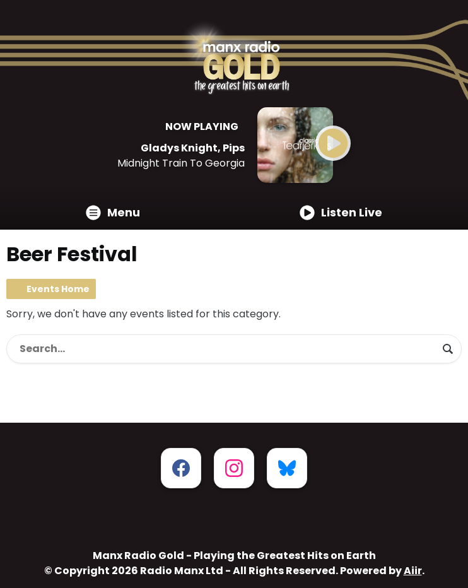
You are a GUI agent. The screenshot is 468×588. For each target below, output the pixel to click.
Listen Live (341, 212)
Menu (113, 212)
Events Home (58, 289)
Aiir (413, 570)
